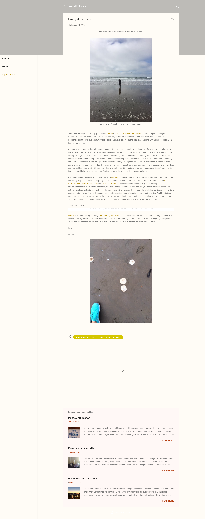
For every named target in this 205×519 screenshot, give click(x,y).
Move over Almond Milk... (82, 448)
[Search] (177, 7)
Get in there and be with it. (83, 478)
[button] (172, 19)
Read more (168, 440)
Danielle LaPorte (109, 184)
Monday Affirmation (79, 418)
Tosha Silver (92, 184)
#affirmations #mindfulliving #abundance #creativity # (98, 337)
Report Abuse (8, 74)
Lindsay (109, 133)
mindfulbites (77, 6)
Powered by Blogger (121, 512)
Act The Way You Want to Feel (128, 133)
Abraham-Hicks (79, 184)
